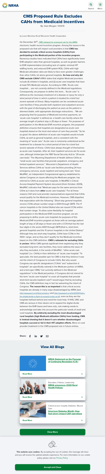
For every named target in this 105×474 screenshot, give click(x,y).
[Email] (47, 336)
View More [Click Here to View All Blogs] (52, 432)
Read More (53, 373)
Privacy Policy (62, 458)
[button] (99, 3)
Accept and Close (52, 467)
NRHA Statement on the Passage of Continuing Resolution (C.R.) (64, 360)
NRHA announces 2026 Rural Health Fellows (62, 386)
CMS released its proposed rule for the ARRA (58, 42)
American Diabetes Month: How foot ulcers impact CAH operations (65, 412)
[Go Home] (10, 5)
